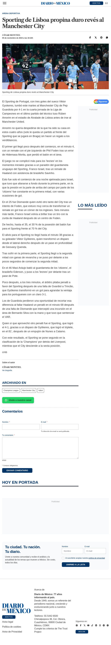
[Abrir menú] (4, 3)
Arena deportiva (11, 13)
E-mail (44, 422)
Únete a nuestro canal (18, 400)
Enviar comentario (17, 470)
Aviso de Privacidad (12, 631)
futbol (41, 390)
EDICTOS (96, 3)
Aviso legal (7, 622)
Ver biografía (7, 370)
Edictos (9, 617)
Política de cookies (11, 627)
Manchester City (28, 390)
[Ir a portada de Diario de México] (16, 608)
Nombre (6, 422)
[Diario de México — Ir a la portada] (55, 3)
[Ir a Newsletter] (106, 3)
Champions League (10, 390)
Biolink (81, 632)
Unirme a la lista (75, 564)
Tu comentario (8, 435)
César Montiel (11, 35)
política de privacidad (97, 558)
